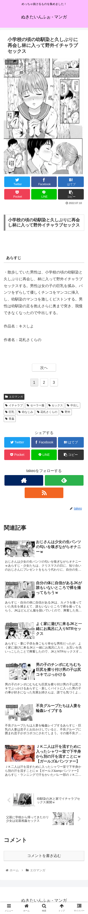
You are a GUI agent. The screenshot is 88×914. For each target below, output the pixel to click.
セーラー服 (35, 405)
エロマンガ (14, 396)
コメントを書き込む (44, 856)
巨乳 (9, 412)
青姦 (9, 418)
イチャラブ (14, 405)
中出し (73, 405)
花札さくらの (47, 412)
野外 (65, 412)
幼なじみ (25, 412)
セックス (55, 405)
